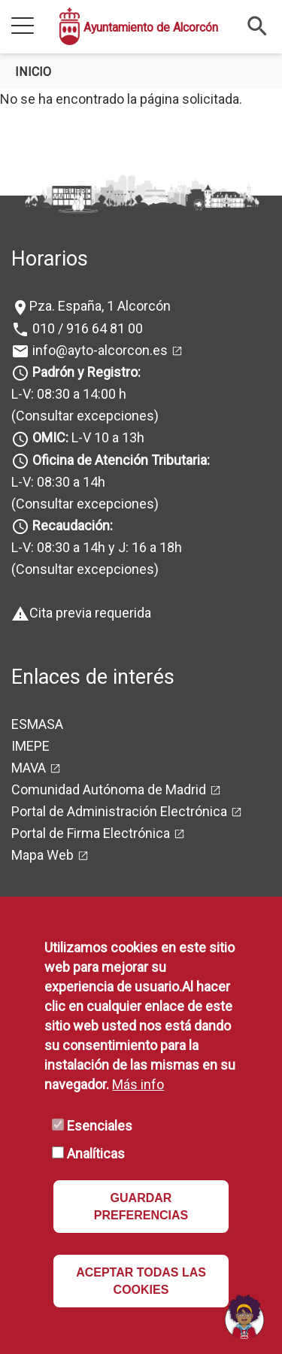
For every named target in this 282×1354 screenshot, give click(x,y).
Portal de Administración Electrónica (119, 811)
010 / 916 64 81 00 (86, 328)
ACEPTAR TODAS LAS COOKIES (141, 1281)
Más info (138, 1084)
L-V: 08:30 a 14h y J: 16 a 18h (96, 547)
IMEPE (30, 746)
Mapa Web (42, 855)
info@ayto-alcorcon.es (98, 350)
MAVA (28, 768)
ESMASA (37, 724)
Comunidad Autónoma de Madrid (108, 789)
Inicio (33, 72)
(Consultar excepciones (82, 416)
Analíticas (96, 1153)
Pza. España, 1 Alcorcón (100, 306)
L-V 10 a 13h (86, 437)
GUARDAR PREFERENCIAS (141, 1207)
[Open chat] (244, 1316)
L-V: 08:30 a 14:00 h (68, 394)
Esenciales (99, 1126)
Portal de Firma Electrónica (90, 833)
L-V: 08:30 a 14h (58, 482)
